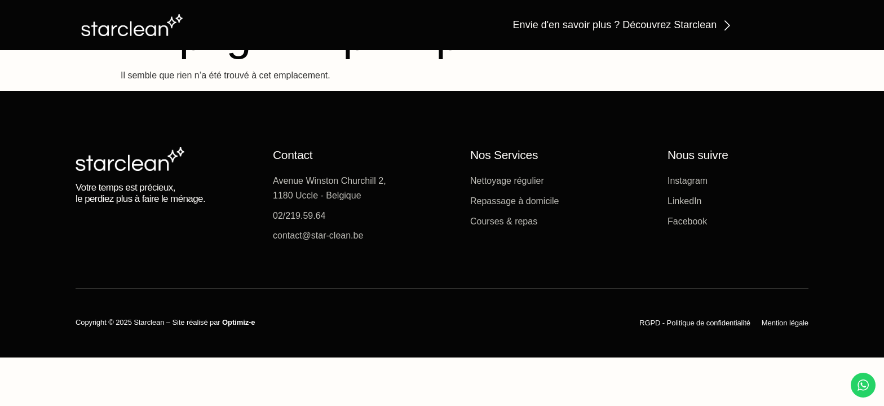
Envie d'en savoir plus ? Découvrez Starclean (615, 24)
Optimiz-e (238, 322)
